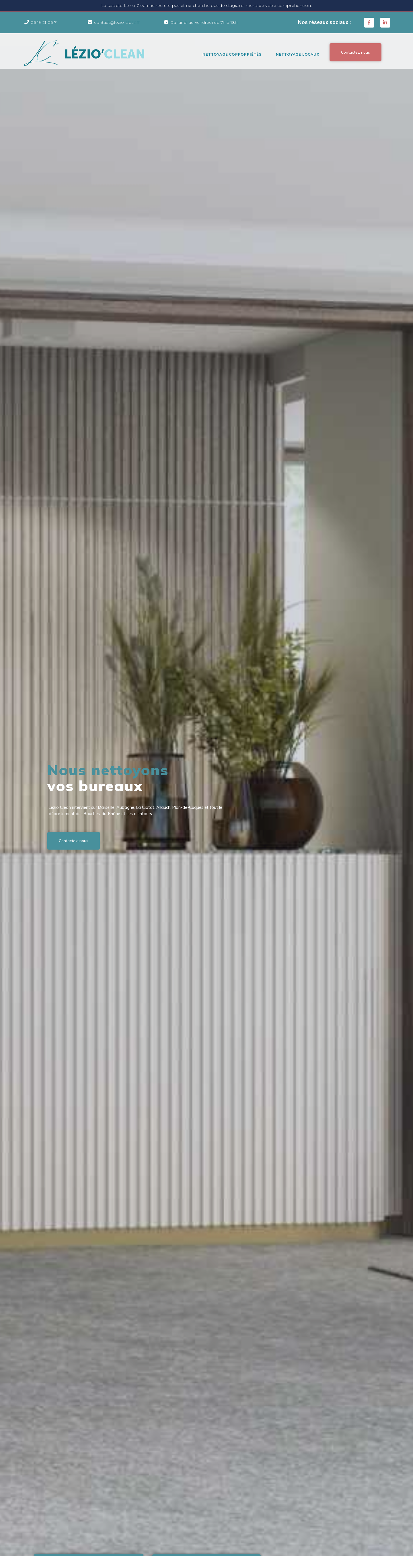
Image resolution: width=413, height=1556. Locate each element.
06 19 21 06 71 (44, 22)
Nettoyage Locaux (298, 54)
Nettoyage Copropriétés (232, 54)
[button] (355, 52)
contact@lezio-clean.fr (117, 22)
